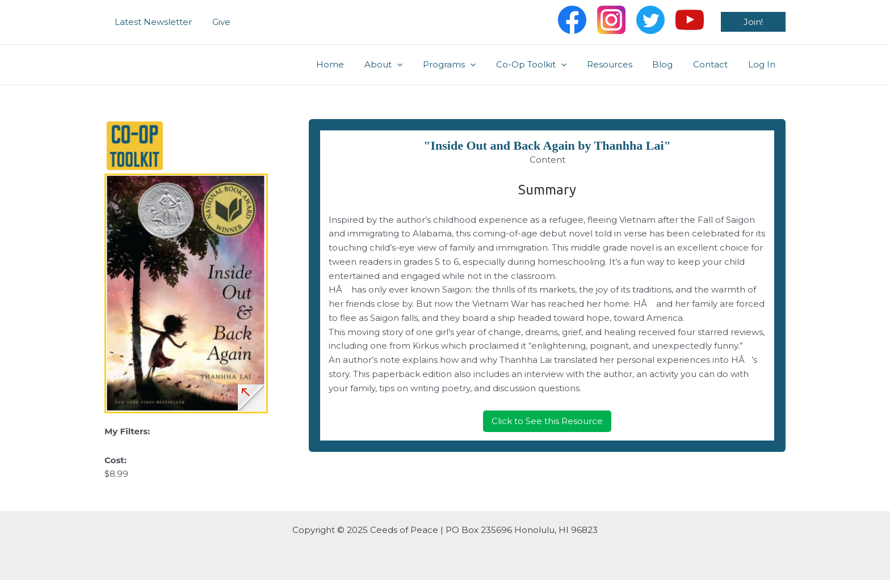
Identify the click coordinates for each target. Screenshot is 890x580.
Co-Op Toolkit (546, 64)
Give (216, 21)
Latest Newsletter (151, 21)
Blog (671, 64)
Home (355, 64)
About (405, 64)
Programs (467, 64)
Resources (621, 64)
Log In (763, 64)
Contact (715, 64)
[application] (418, 64)
